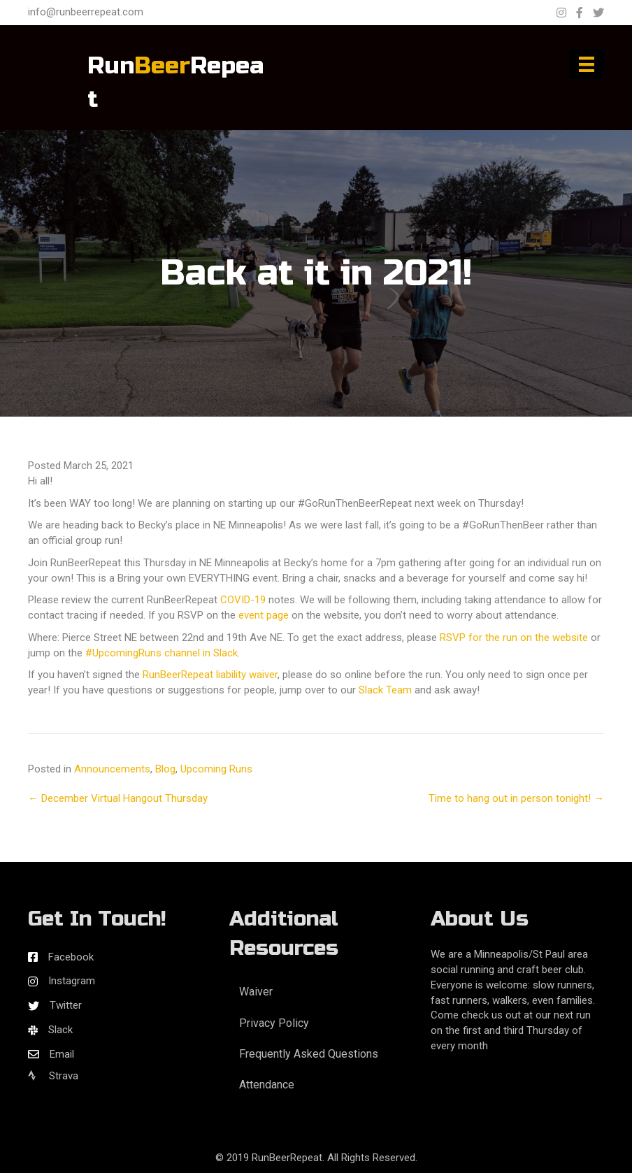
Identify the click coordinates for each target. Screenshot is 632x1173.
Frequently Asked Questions (308, 1053)
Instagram (71, 980)
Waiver (256, 991)
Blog (165, 769)
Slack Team (385, 690)
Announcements (112, 769)
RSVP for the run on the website (514, 637)
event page (263, 615)
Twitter (66, 1005)
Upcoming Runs (216, 769)
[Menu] (586, 64)
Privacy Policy (274, 1023)
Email (62, 1054)
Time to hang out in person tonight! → (516, 798)
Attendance (266, 1084)
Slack (60, 1029)
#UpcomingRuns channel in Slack (161, 653)
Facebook (71, 957)
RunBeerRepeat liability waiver (210, 674)
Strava (53, 1076)
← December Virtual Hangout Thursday (118, 798)
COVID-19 (243, 599)
